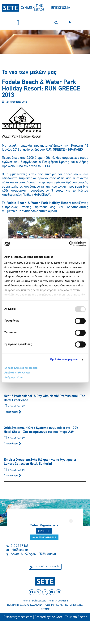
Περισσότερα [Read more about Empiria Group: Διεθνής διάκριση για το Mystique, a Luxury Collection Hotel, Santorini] (11, 475)
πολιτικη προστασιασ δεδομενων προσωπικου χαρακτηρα (37, 605)
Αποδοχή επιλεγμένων (17, 372)
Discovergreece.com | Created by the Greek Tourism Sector (45, 617)
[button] (18, 23)
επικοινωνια (76, 605)
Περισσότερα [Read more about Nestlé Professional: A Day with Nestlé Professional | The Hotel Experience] (11, 411)
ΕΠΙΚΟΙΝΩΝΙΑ (60, 8)
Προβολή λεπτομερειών (64, 359)
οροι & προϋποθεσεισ (35, 601)
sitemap (45, 609)
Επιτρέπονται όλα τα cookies (20, 368)
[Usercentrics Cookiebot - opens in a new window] (69, 243)
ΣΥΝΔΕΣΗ (28, 8)
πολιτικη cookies (57, 601)
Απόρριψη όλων (13, 377)
